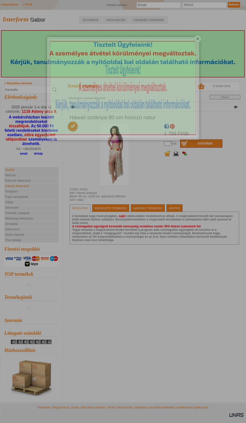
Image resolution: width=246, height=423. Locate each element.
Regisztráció (61, 407)
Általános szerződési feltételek (154, 407)
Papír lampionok (16, 197)
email (24, 153)
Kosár (75, 407)
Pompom (11, 191)
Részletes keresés (94, 407)
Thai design (13, 240)
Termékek (44, 407)
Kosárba (205, 143)
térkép (38, 153)
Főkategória (75, 98)
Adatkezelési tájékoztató (192, 407)
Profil (111, 407)
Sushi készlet (14, 234)
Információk (124, 407)
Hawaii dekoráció (17, 186)
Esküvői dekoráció (18, 180)
